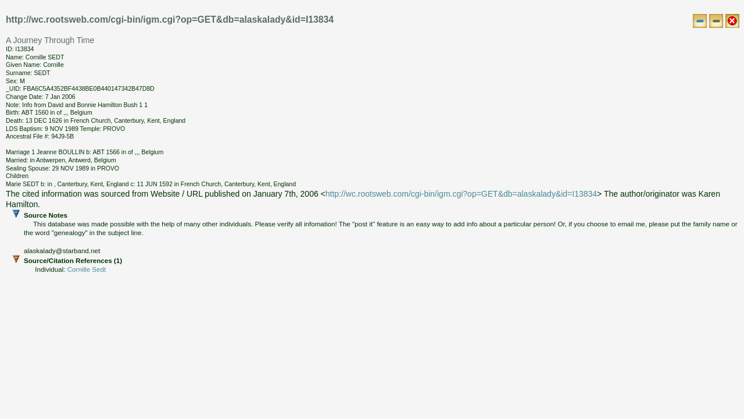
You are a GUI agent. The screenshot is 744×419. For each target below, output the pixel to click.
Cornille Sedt (86, 269)
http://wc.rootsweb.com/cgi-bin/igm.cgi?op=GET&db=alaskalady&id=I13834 (461, 193)
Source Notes (375, 233)
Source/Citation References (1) (375, 265)
